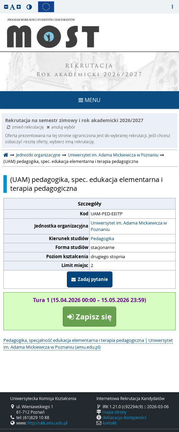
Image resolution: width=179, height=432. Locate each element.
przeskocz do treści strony (1, 1)
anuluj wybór (61, 127)
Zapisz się (89, 316)
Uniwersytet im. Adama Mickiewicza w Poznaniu (113, 154)
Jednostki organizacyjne (38, 154)
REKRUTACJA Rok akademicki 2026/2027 (89, 71)
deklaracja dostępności (124, 417)
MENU (89, 100)
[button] (6, 6)
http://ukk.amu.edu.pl (47, 423)
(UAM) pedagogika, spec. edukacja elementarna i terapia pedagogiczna (86, 184)
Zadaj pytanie (89, 279)
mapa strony (114, 412)
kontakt (110, 423)
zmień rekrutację (26, 127)
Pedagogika (102, 238)
